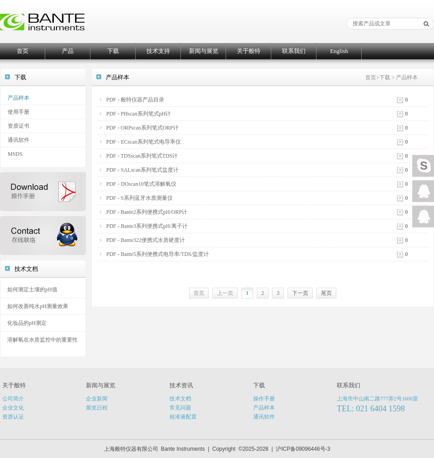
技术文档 (180, 398)
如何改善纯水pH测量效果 (37, 306)
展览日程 (97, 408)
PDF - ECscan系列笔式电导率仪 (143, 142)
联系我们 (294, 51)
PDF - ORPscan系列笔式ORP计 (142, 128)
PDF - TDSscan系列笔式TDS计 (142, 156)
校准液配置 (183, 417)
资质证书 (18, 126)
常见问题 (180, 408)
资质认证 (13, 417)
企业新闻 (97, 398)
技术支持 (158, 51)
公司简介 (13, 398)
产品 (68, 51)
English (339, 51)
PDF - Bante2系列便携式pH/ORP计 (146, 212)
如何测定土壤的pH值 (32, 289)
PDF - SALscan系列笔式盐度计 (142, 170)
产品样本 (18, 98)
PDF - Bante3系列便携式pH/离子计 (147, 226)
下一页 (300, 293)
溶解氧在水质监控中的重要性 (42, 340)
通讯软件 (18, 140)
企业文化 (13, 408)
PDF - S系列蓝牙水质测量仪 (139, 198)
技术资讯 (181, 385)
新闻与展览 (203, 51)
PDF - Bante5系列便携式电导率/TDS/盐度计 (157, 254)
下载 (113, 51)
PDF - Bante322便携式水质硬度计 (145, 240)
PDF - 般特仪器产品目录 (135, 99)
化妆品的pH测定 (27, 323)
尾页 (326, 293)
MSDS (15, 154)
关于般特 (248, 51)
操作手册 (264, 398)
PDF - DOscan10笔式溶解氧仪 (141, 184)
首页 (22, 51)
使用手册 (18, 112)
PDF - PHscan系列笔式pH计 (138, 114)
